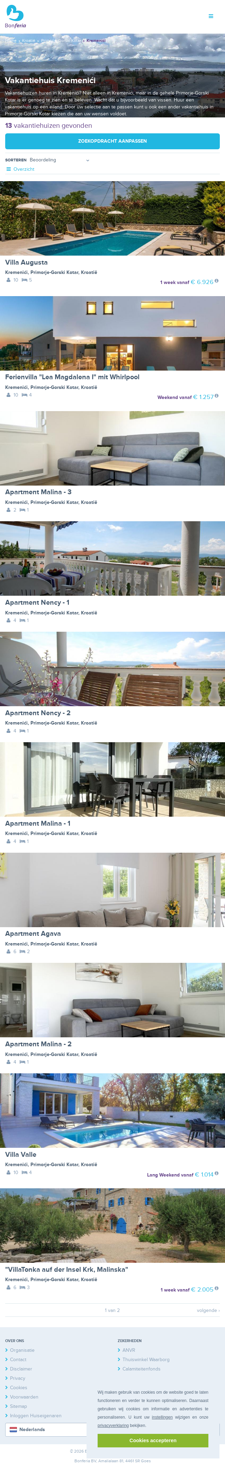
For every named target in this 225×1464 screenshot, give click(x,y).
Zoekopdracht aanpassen (112, 141)
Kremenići (16, 272)
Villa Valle (20, 1155)
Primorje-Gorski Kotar (54, 272)
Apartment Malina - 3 (38, 492)
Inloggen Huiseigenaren (36, 1416)
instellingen (162, 1417)
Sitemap (18, 1406)
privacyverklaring (113, 1425)
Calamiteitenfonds (142, 1369)
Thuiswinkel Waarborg (146, 1360)
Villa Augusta (26, 262)
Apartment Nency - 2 (38, 713)
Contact (18, 1360)
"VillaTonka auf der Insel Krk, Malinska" (66, 1270)
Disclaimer (21, 1369)
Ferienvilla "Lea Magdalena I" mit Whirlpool (72, 377)
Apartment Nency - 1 (37, 602)
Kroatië (89, 272)
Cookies (18, 1388)
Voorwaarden (24, 1397)
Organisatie (22, 1350)
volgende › (208, 1310)
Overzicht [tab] (19, 169)
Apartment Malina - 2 (38, 1044)
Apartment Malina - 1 (37, 823)
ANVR (129, 1350)
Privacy (17, 1378)
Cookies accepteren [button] (153, 1440)
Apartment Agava (33, 934)
